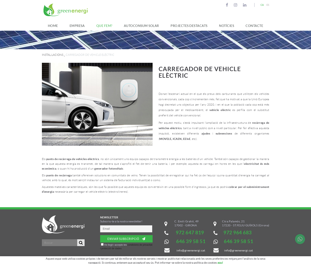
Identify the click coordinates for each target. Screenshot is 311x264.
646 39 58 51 (238, 241)
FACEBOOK (227, 5)
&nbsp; (126, 240)
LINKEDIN (245, 5)
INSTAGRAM (236, 5)
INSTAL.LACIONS (52, 54)
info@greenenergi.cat (238, 250)
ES (268, 5)
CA (262, 5)
